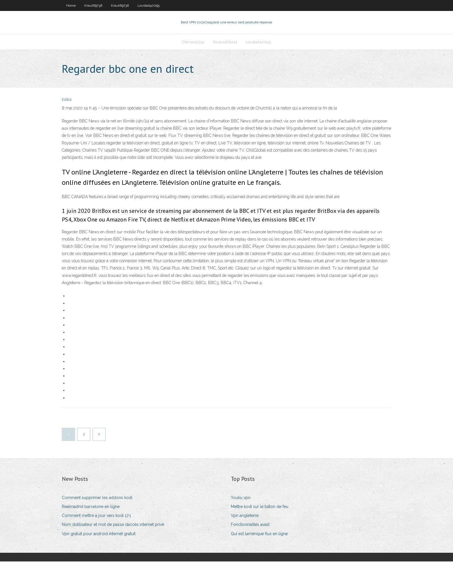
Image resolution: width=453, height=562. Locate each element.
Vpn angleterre (245, 516)
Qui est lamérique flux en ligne (259, 534)
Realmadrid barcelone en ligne (91, 507)
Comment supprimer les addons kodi (97, 498)
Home (71, 5)
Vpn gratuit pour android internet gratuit (98, 534)
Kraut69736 (93, 5)
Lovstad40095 (148, 5)
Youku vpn (240, 498)
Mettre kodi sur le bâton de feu (259, 507)
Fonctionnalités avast (250, 525)
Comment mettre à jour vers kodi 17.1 (96, 516)
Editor (67, 100)
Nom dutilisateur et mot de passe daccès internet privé (113, 525)
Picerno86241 (225, 42)
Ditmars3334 (193, 42)
